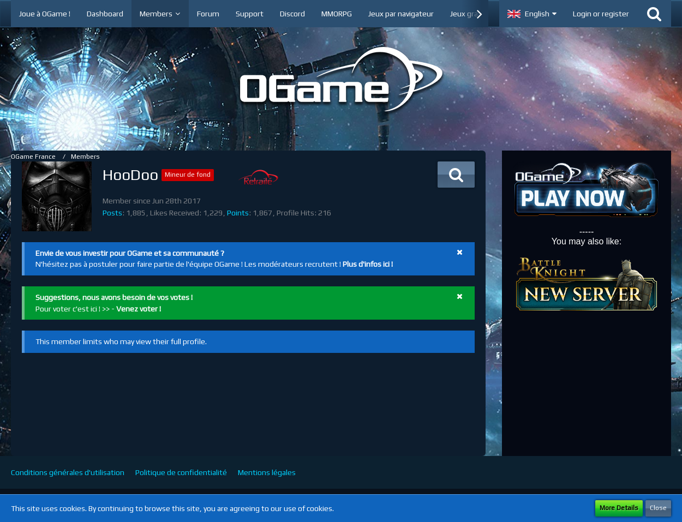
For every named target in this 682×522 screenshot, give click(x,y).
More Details (619, 508)
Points (238, 212)
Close (658, 508)
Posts (112, 212)
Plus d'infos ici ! (368, 264)
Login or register (601, 13)
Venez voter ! (138, 308)
